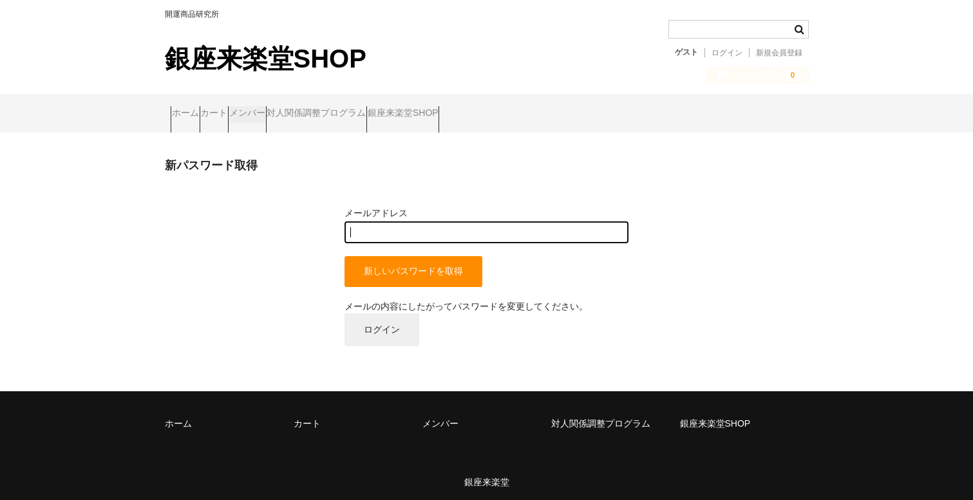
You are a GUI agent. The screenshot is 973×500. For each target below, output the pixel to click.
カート (244, 114)
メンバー (303, 114)
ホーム (191, 114)
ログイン (727, 52)
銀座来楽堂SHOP (265, 58)
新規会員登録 (779, 52)
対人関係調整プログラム (396, 114)
